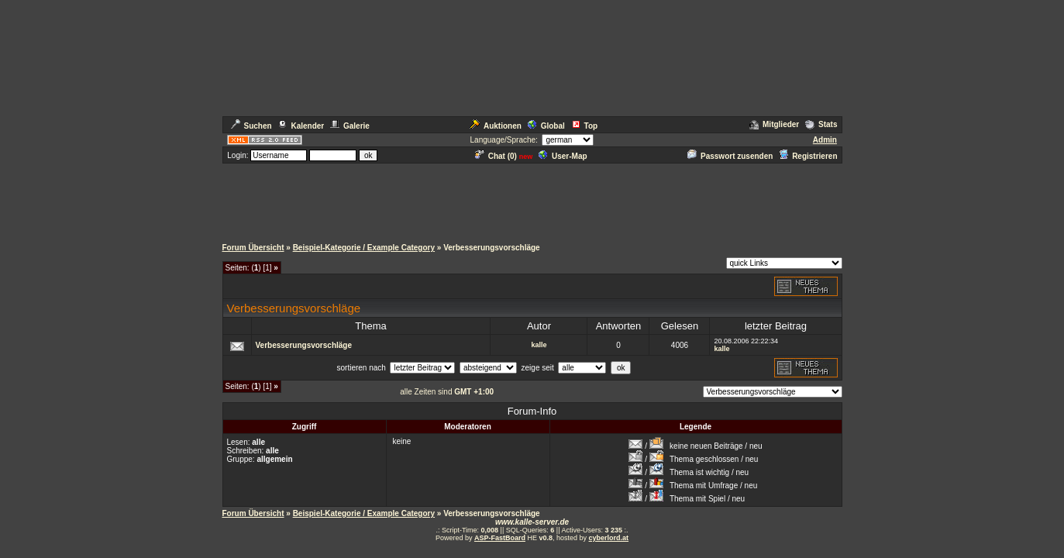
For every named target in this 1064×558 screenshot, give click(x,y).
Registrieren (808, 156)
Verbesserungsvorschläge (304, 345)
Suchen (251, 126)
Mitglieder (774, 124)
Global (546, 126)
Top (584, 126)
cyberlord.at (609, 538)
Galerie (350, 126)
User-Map (563, 156)
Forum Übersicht (253, 247)
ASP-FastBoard (499, 538)
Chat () (496, 156)
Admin (825, 140)
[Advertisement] (532, 200)
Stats (821, 124)
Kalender (300, 126)
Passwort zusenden (730, 156)
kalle (538, 345)
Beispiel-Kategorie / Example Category (364, 247)
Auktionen (496, 126)
